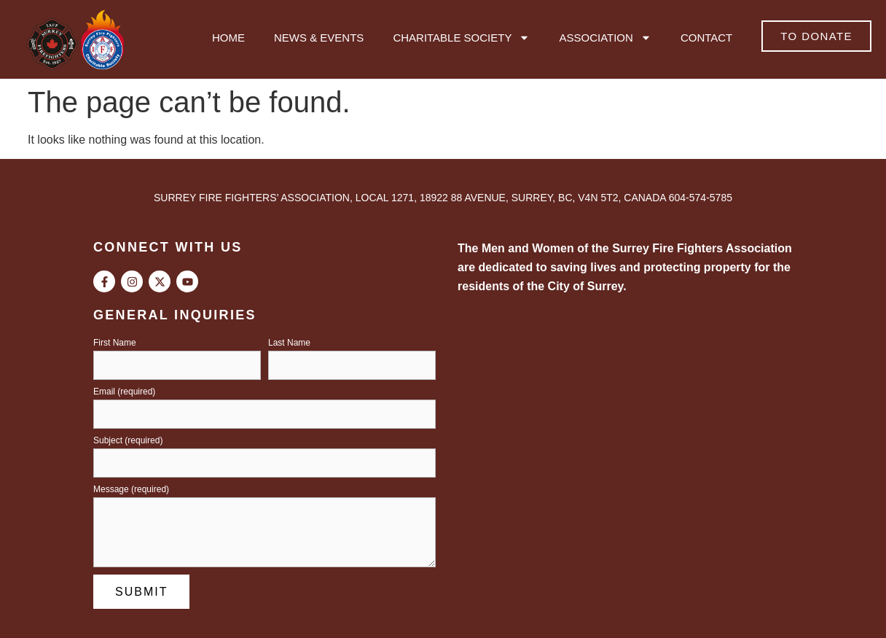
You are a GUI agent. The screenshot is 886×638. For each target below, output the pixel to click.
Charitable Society (461, 37)
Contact (706, 37)
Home (228, 37)
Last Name (289, 343)
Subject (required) (127, 441)
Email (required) (124, 392)
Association (605, 37)
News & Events (319, 37)
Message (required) (131, 489)
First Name (114, 343)
